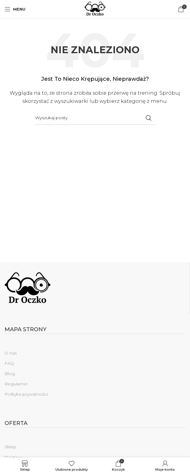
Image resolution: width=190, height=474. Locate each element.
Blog (10, 373)
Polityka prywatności (26, 394)
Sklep (10, 446)
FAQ (9, 363)
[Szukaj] (95, 118)
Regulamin (16, 384)
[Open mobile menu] (15, 9)
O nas (11, 353)
